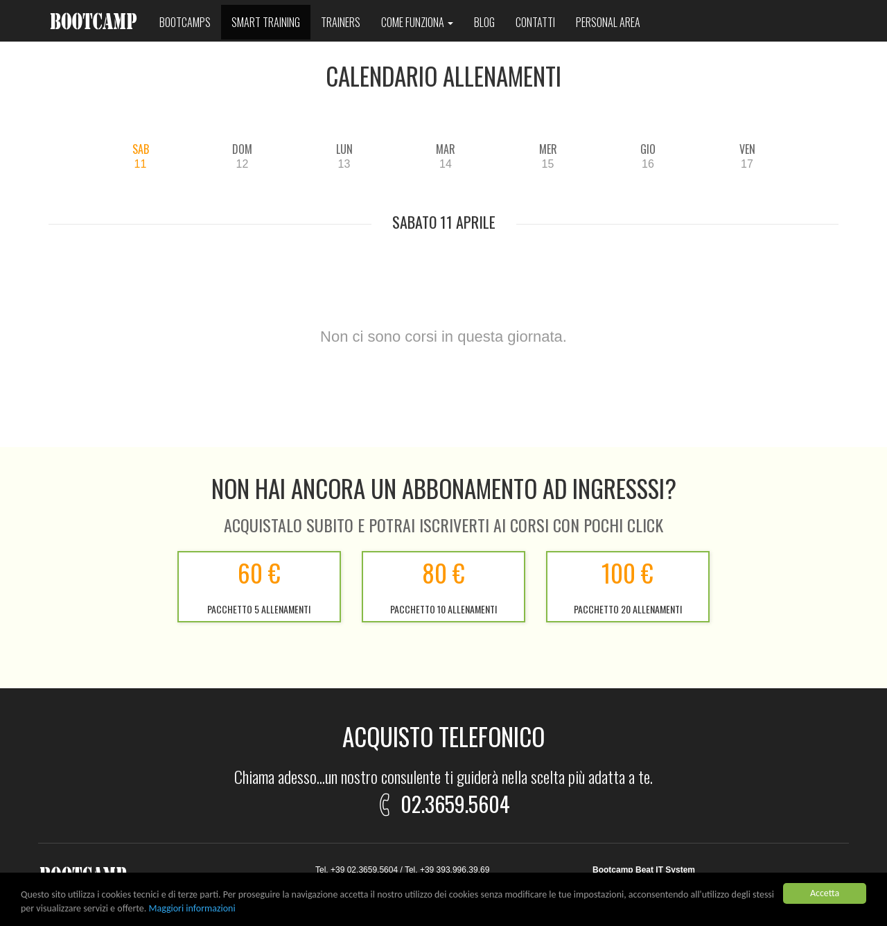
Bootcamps (185, 22)
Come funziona (417, 22)
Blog (484, 22)
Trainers (340, 22)
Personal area (608, 22)
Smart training (265, 22)
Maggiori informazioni (192, 909)
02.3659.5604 (441, 801)
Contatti (535, 22)
